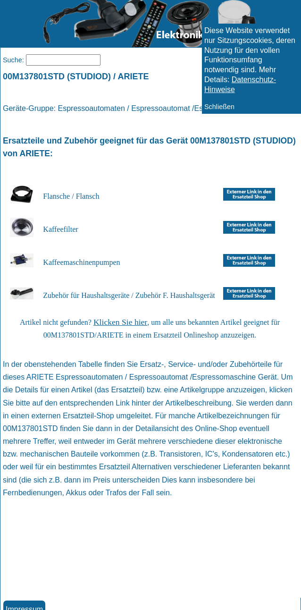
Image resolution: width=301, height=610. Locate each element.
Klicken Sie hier (120, 322)
